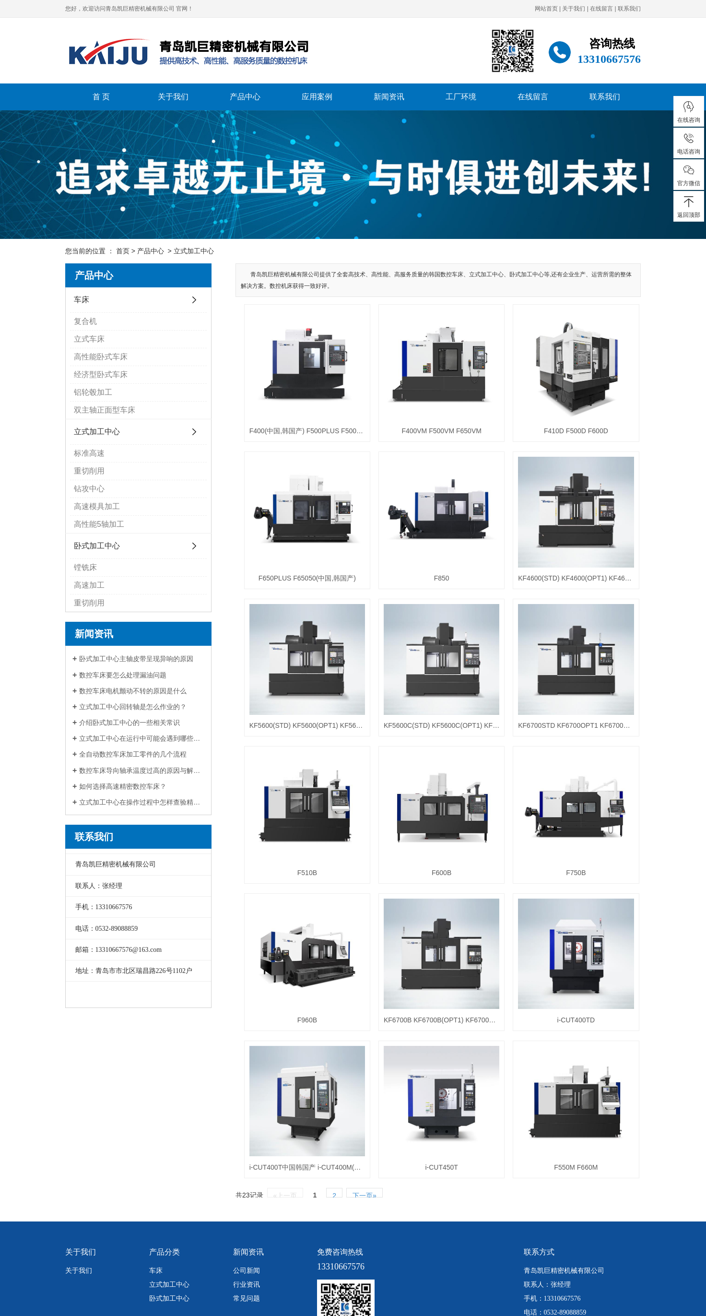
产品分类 (164, 1187)
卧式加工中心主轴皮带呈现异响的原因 (136, 659)
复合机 (85, 321)
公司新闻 (246, 1205)
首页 (122, 251)
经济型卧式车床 (101, 374)
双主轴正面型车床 (104, 410)
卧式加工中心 (97, 546)
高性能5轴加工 (99, 524)
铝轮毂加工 (93, 392)
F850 (424, 556)
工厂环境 (461, 97)
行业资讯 (246, 1219)
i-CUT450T (424, 1102)
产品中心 (245, 97)
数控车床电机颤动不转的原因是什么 (133, 691)
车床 (81, 300)
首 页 (101, 97)
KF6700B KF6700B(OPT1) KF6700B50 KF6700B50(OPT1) (424, 966)
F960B (301, 966)
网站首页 (546, 8)
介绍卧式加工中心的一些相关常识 (129, 722)
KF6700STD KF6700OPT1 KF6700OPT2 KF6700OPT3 (547, 693)
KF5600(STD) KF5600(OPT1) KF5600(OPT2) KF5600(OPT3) (301, 693)
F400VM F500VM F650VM (425, 420)
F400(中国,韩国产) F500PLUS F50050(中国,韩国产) (301, 420)
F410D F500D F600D (548, 420)
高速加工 (89, 585)
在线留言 (601, 8)
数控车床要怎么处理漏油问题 (122, 675)
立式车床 (89, 339)
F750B (547, 829)
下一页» (365, 1130)
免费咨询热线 (340, 1187)
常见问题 (246, 1233)
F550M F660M (547, 1102)
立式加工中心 (194, 251)
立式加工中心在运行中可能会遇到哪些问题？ (141, 738)
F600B (424, 829)
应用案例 (317, 97)
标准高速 (89, 453)
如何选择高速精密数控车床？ (122, 786)
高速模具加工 (97, 506)
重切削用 (89, 471)
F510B (301, 829)
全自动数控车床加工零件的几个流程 (133, 754)
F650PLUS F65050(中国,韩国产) (301, 556)
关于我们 (573, 8)
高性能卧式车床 (101, 357)
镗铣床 (85, 567)
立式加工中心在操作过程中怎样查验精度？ (141, 802)
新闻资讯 (389, 97)
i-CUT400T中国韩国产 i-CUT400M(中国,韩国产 (301, 1102)
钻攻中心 (89, 489)
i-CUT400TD (547, 966)
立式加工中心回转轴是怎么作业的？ (133, 707)
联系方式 (539, 1187)
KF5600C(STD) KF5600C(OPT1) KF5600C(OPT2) (424, 693)
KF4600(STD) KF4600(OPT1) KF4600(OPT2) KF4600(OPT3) (547, 556)
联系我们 (629, 8)
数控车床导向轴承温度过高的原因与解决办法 (141, 770)
